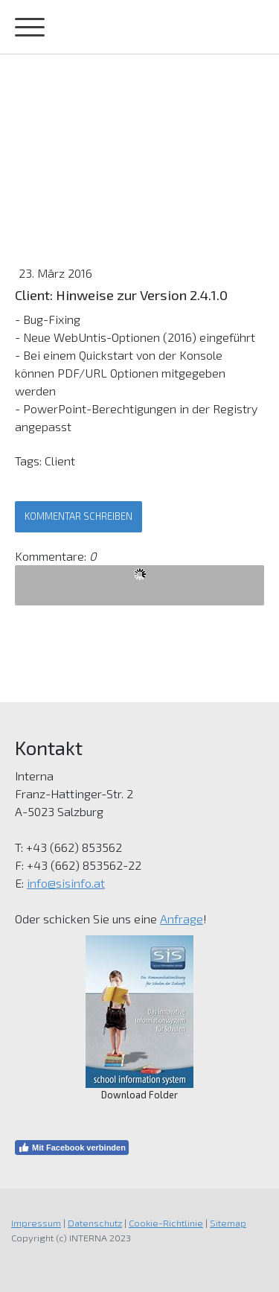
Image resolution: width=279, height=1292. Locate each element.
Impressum (36, 1223)
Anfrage (181, 918)
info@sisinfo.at (66, 883)
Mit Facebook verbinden (72, 1147)
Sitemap (228, 1223)
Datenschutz (95, 1223)
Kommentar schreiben (78, 516)
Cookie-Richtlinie (166, 1223)
